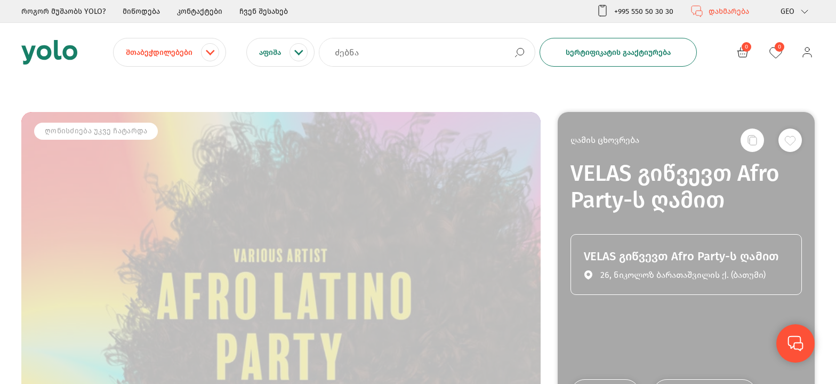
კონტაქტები (199, 11)
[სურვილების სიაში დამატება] (790, 140)
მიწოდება (141, 11)
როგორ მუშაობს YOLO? (63, 11)
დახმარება (719, 11)
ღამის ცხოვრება (604, 140)
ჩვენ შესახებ (263, 11)
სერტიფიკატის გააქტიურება (618, 52)
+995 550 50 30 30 (634, 11)
